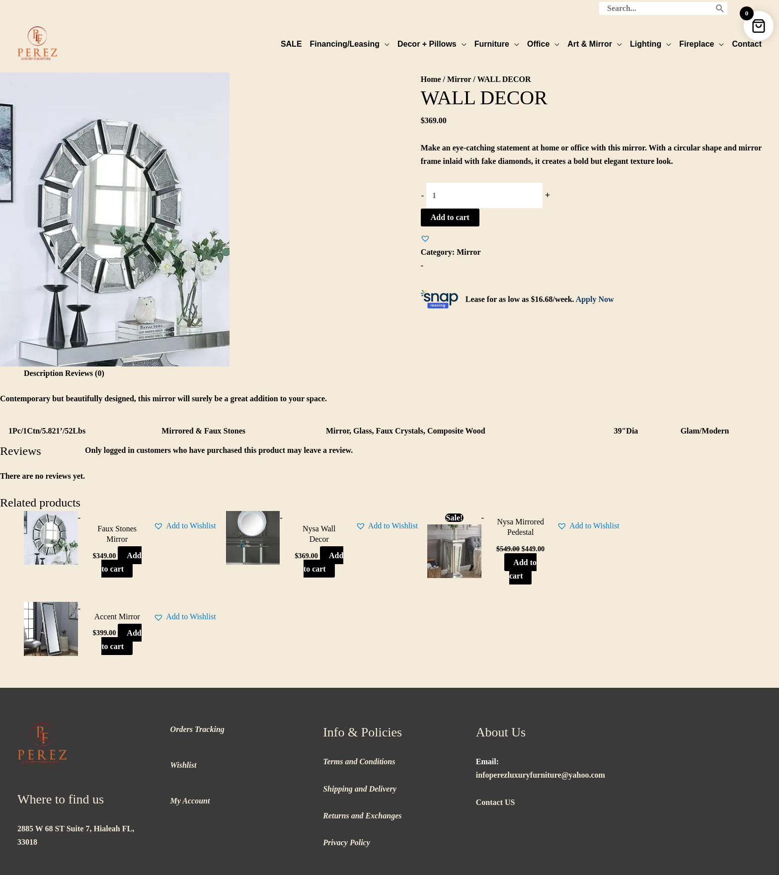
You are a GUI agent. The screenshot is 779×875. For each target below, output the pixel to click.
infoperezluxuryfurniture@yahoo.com (540, 701)
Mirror (459, 78)
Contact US (495, 728)
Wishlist (183, 691)
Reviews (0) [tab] (84, 372)
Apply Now (595, 298)
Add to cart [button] (111, 568)
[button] (425, 237)
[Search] (720, 7)
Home (431, 78)
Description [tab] (43, 372)
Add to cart (450, 217)
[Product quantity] (484, 195)
